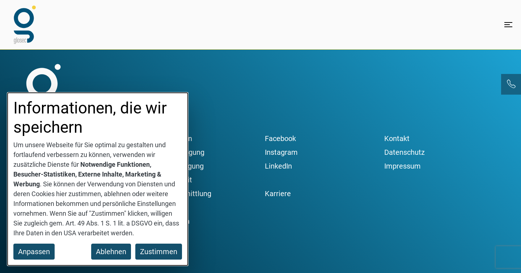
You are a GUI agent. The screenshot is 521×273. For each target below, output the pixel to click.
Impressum (402, 166)
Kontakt (397, 138)
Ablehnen (111, 251)
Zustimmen (158, 251)
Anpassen (34, 251)
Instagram (281, 152)
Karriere (278, 193)
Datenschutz (404, 152)
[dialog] (97, 179)
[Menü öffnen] (508, 25)
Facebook (280, 138)
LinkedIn (278, 166)
